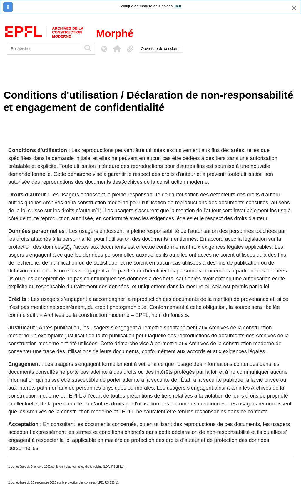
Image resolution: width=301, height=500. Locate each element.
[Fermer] (294, 8)
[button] (117, 49)
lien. (178, 6)
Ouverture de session (159, 48)
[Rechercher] (44, 49)
